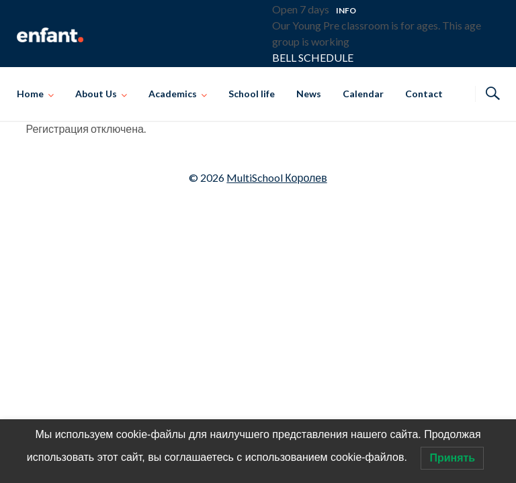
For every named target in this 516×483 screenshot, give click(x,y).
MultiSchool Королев (276, 177)
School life (251, 93)
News (308, 93)
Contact (424, 93)
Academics (172, 93)
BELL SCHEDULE (312, 57)
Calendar (363, 93)
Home (30, 93)
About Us (96, 93)
